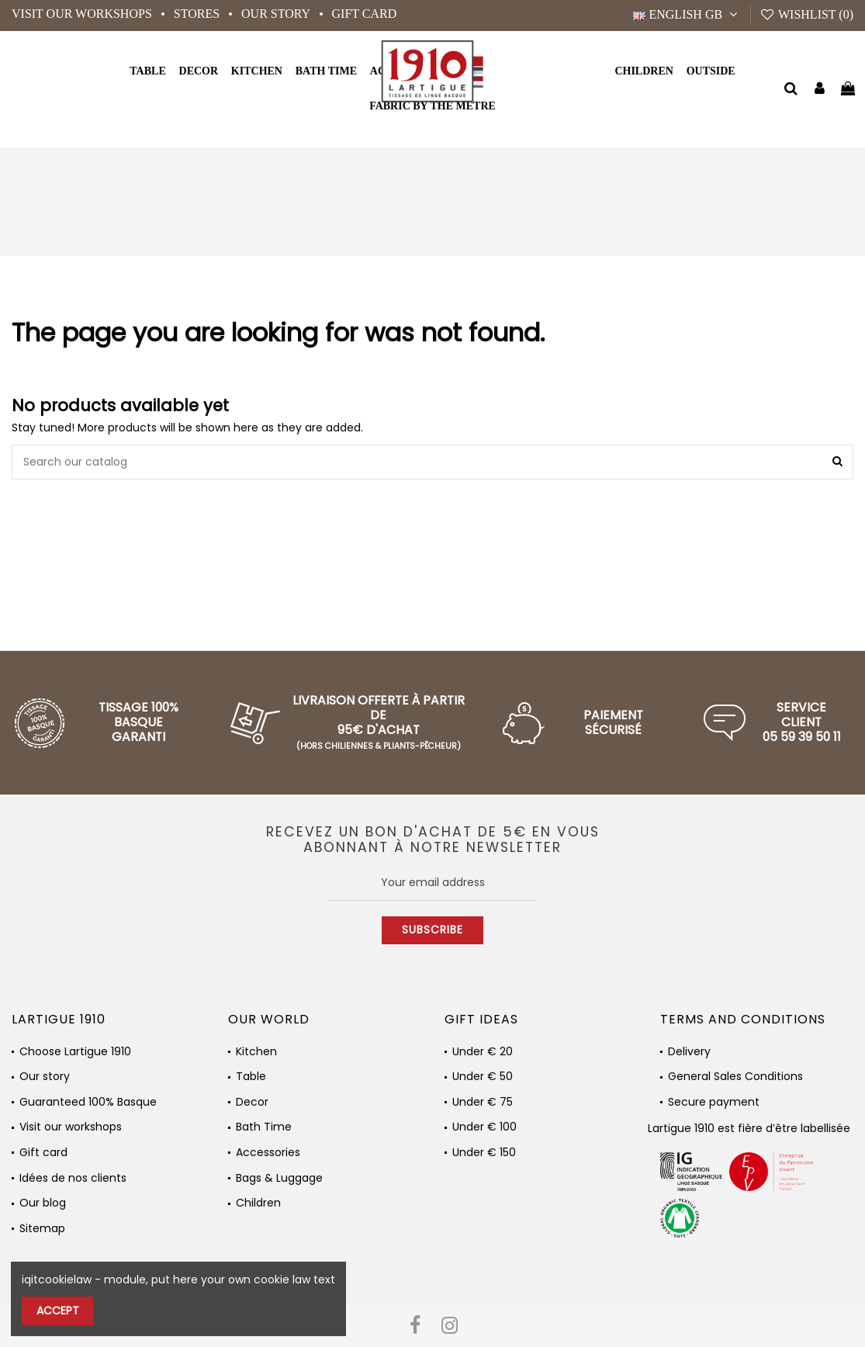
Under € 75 (482, 1102)
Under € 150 (484, 1152)
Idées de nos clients (72, 1178)
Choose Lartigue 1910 (75, 1051)
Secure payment (713, 1102)
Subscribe (432, 929)
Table (251, 1076)
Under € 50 (482, 1076)
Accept (57, 1310)
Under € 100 (484, 1127)
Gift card (364, 13)
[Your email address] (432, 883)
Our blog (42, 1203)
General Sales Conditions (735, 1076)
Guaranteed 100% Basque (88, 1102)
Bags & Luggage (279, 1178)
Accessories (268, 1152)
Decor (252, 1102)
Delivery (689, 1051)
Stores (198, 13)
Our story (277, 13)
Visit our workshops (83, 13)
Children (258, 1203)
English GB (687, 14)
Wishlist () (806, 14)
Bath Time (264, 1127)
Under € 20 (482, 1051)
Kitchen (256, 1051)
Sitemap (42, 1228)
